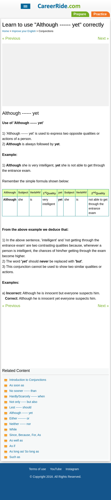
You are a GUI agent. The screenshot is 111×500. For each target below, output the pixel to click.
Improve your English (24, 31)
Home (5, 31)
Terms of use (37, 469)
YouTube (56, 469)
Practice (100, 14)
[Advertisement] (55, 74)
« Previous (11, 38)
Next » (103, 38)
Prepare (80, 14)
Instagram (72, 469)
